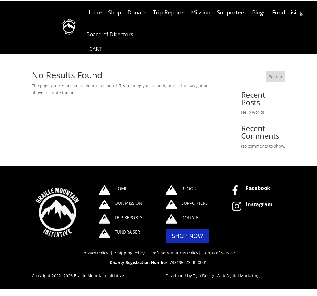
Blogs (259, 12)
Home (94, 12)
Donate (137, 12)
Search (275, 76)
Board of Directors (109, 34)
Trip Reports (169, 12)
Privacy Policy (95, 253)
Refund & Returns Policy (174, 253)
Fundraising (287, 12)
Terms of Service (219, 253)
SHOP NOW (187, 236)
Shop (114, 12)
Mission (201, 12)
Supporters (231, 12)
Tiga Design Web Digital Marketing (226, 275)
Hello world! (252, 112)
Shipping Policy (130, 253)
